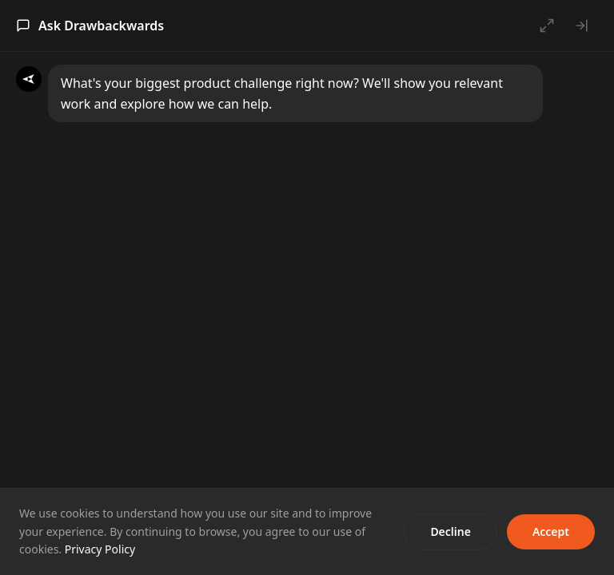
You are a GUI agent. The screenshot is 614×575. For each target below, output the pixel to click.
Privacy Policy (100, 549)
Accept (550, 531)
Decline (450, 531)
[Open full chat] (547, 26)
